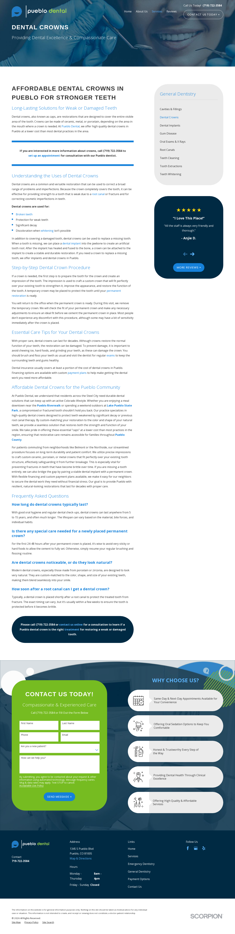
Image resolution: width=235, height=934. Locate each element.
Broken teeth (24, 214)
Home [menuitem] (128, 11)
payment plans (77, 373)
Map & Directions (81, 858)
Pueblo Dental (71, 126)
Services (133, 856)
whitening (47, 231)
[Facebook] (188, 848)
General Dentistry (139, 871)
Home (131, 849)
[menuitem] (189, 109)
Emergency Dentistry (141, 864)
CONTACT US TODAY (203, 15)
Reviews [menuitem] (171, 11)
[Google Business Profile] (196, 848)
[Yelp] (204, 848)
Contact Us (135, 887)
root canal (98, 194)
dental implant (71, 243)
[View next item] (192, 254)
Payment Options (139, 879)
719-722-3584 (20, 861)
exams (111, 355)
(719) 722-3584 (212, 5)
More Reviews (189, 267)
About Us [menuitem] (142, 11)
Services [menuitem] (157, 11)
